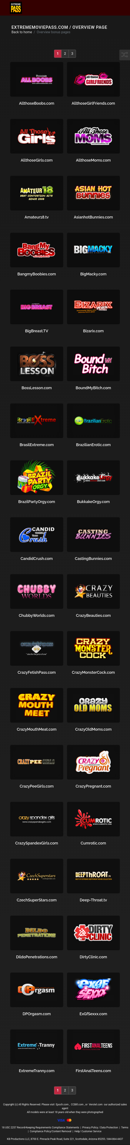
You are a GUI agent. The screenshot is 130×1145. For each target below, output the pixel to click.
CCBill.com (77, 1105)
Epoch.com (62, 1105)
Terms (125, 1128)
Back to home (22, 32)
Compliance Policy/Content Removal (50, 1132)
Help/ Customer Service (87, 1132)
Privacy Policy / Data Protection (100, 1128)
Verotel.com (96, 1105)
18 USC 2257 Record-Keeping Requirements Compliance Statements (40, 1128)
